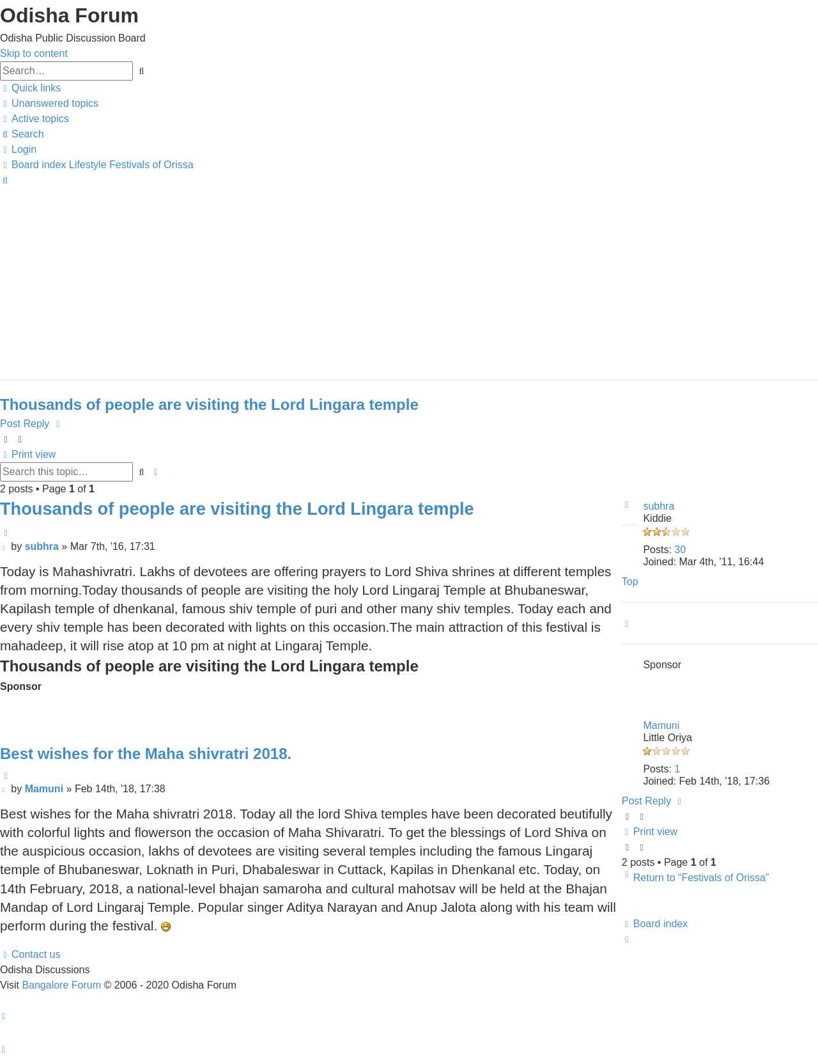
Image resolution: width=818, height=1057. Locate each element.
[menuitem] (49, 103)
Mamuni (661, 725)
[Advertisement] (383, 277)
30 (680, 549)
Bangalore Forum (61, 985)
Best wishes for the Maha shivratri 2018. (145, 753)
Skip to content (34, 53)
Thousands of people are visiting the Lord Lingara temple (209, 404)
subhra (658, 506)
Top (630, 581)
